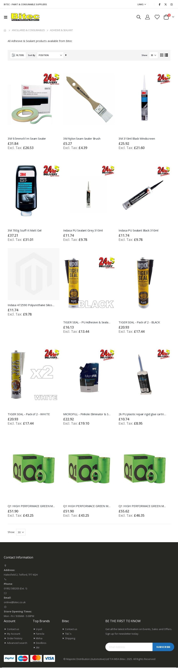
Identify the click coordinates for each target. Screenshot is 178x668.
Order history (14, 638)
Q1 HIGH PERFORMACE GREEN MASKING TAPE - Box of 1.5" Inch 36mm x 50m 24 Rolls (87, 506)
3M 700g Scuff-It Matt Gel (24, 230)
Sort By (31, 55)
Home (5, 30)
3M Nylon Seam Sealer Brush (81, 138)
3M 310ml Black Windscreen (137, 138)
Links (141, 4)
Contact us (13, 629)
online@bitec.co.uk (15, 602)
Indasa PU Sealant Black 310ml (138, 230)
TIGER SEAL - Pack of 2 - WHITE (29, 414)
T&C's (68, 634)
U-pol (39, 629)
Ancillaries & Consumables (28, 30)
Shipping (70, 638)
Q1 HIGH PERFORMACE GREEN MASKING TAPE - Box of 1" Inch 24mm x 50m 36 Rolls (32, 506)
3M (37, 648)
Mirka (39, 638)
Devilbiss (41, 643)
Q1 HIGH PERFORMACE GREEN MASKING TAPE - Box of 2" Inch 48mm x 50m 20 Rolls (143, 506)
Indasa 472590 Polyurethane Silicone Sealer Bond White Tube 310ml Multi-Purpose (32, 305)
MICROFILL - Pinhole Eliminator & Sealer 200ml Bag (87, 414)
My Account (13, 634)
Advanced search (17, 643)
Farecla (40, 634)
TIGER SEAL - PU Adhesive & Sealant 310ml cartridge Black (87, 322)
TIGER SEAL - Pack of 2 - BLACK (139, 322)
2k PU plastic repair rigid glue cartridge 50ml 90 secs (143, 414)
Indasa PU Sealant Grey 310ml (83, 230)
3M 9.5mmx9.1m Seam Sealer (27, 138)
